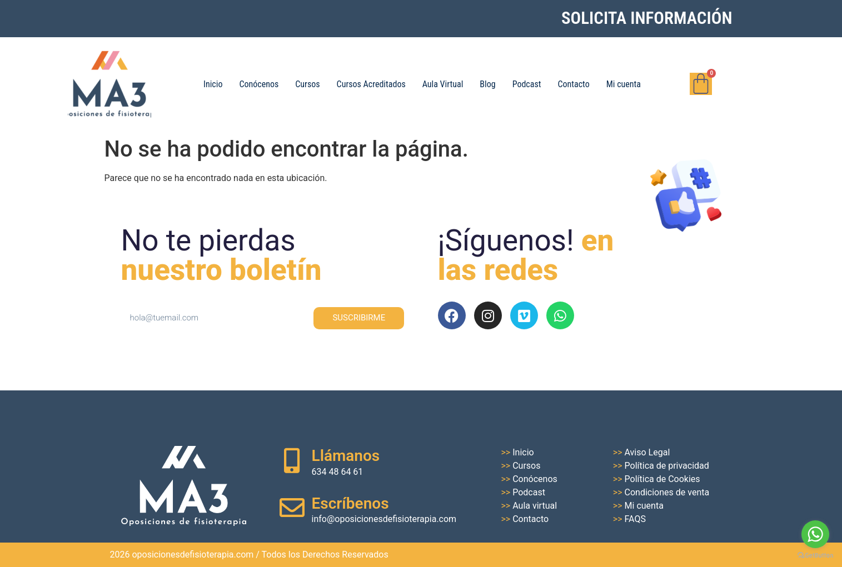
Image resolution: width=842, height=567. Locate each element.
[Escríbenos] (292, 507)
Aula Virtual (443, 84)
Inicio (213, 84)
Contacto (573, 84)
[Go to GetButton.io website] (815, 555)
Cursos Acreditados (371, 84)
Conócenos (258, 84)
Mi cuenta (623, 84)
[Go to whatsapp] (815, 534)
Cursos (307, 84)
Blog (487, 84)
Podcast (526, 84)
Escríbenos (350, 503)
